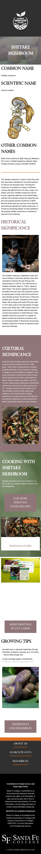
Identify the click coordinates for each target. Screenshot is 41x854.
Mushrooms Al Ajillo (20, 545)
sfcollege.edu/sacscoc (22, 826)
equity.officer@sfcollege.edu (23, 807)
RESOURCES (20, 761)
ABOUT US (21, 744)
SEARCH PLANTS (20, 752)
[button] (38, 3)
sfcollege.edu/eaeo (26, 804)
